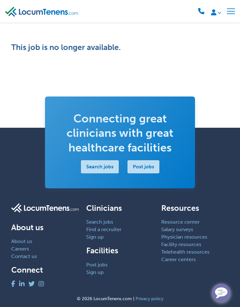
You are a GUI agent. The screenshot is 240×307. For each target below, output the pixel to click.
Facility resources (181, 244)
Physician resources (184, 237)
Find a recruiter (104, 229)
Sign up (95, 237)
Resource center (180, 222)
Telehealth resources (185, 252)
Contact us (24, 256)
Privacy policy (149, 298)
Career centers (178, 259)
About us (21, 241)
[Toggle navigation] (231, 11)
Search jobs (99, 167)
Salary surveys (177, 229)
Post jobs (143, 167)
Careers (20, 249)
